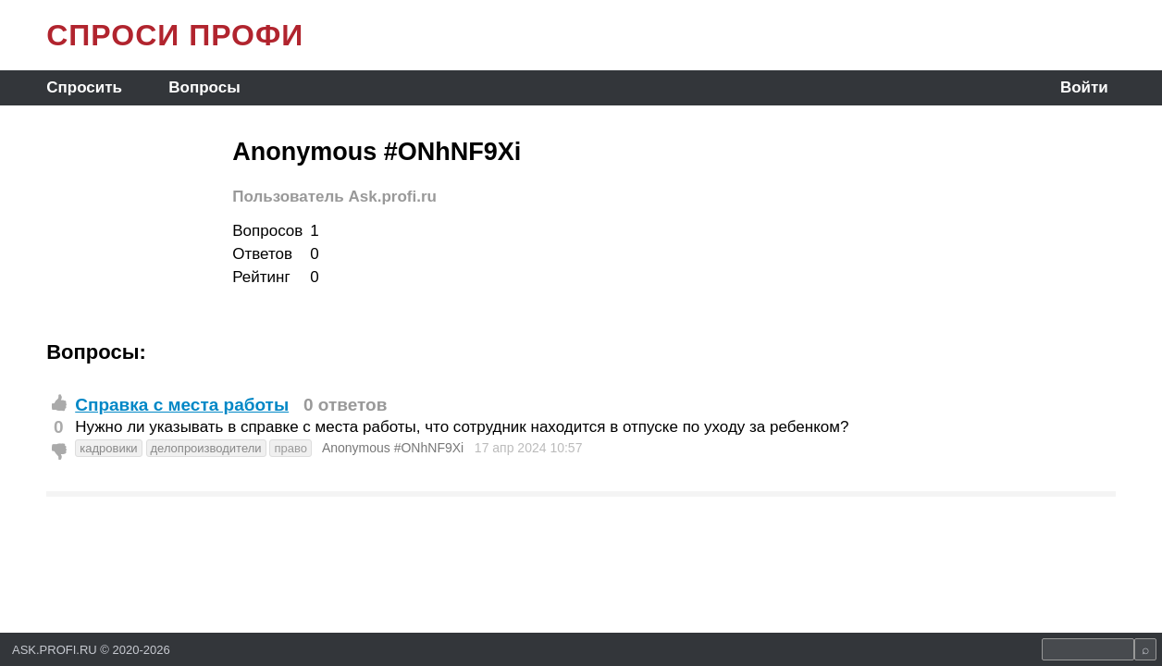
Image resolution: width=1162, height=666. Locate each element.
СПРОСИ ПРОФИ (174, 35)
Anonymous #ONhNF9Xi (393, 447)
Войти (1084, 87)
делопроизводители (206, 448)
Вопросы (204, 87)
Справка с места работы (182, 404)
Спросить (84, 87)
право (290, 448)
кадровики (108, 448)
